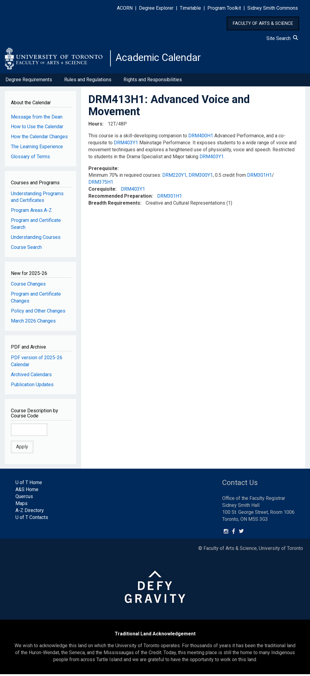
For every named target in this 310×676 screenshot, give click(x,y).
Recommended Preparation (120, 198)
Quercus (24, 498)
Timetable (190, 8)
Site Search (282, 38)
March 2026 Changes (33, 322)
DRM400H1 (200, 137)
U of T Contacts (31, 519)
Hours (95, 126)
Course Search (26, 249)
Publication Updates (32, 386)
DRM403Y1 (126, 144)
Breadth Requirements (114, 205)
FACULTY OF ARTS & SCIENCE (263, 23)
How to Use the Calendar (37, 128)
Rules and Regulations (87, 81)
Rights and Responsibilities (153, 81)
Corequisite (101, 191)
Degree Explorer (156, 8)
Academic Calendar (163, 59)
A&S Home (26, 491)
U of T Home (28, 484)
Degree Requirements (28, 81)
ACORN (125, 8)
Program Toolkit (224, 8)
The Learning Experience (37, 148)
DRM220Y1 (174, 177)
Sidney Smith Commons (272, 8)
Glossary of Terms (30, 158)
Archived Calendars (31, 376)
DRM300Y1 (201, 177)
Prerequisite (102, 170)
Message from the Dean (36, 118)
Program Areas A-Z (31, 212)
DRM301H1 (259, 177)
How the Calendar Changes (39, 138)
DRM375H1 (100, 184)
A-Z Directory (29, 512)
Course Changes (28, 286)
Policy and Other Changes (38, 313)
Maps (21, 505)
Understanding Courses (36, 239)
